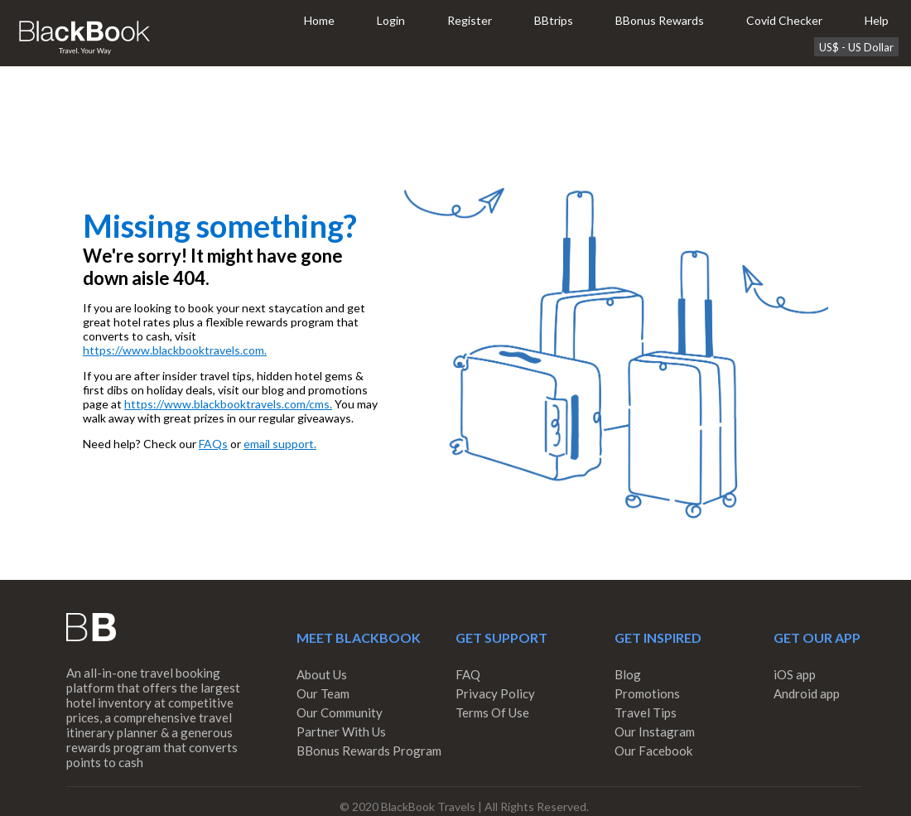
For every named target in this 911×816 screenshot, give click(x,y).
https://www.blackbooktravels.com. (175, 350)
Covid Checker (784, 20)
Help (877, 20)
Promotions (647, 693)
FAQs (213, 444)
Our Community (339, 712)
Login (391, 20)
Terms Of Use (492, 712)
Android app (807, 693)
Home (319, 20)
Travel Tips (646, 712)
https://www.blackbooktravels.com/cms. (228, 404)
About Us (321, 674)
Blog (628, 674)
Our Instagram (655, 731)
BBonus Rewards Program (368, 750)
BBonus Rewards (659, 20)
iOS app (795, 674)
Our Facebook (653, 750)
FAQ (468, 674)
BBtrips (553, 20)
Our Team (322, 693)
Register (469, 20)
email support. (279, 444)
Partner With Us (341, 731)
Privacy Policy (495, 693)
